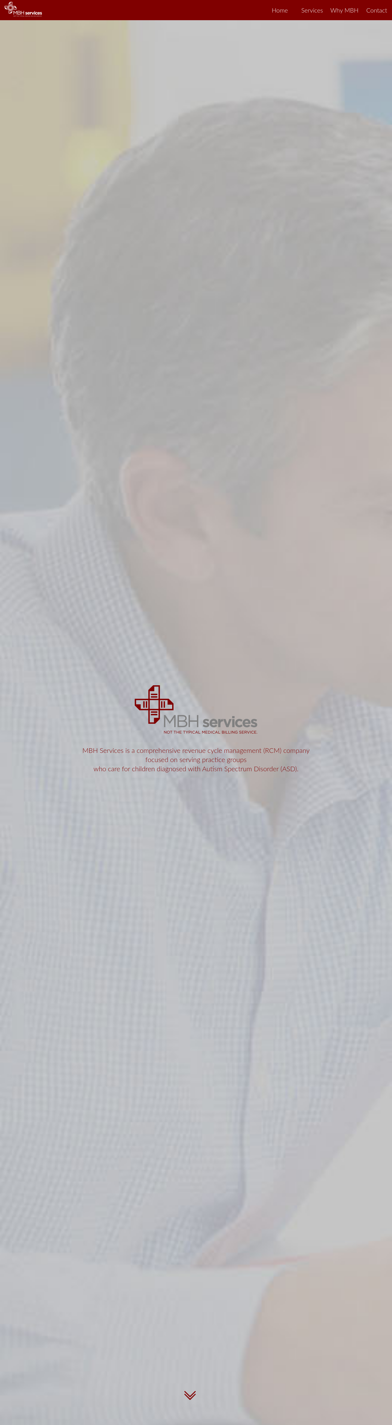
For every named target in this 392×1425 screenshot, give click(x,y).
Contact (376, 10)
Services (312, 10)
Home (280, 10)
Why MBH (344, 10)
